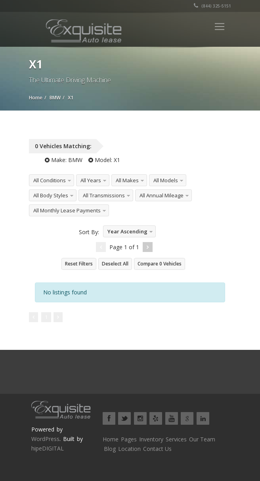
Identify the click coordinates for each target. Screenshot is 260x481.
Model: (104, 160)
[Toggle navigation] (219, 26)
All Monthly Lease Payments (67, 210)
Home (111, 439)
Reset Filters (79, 263)
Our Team (202, 439)
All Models (165, 180)
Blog (110, 448)
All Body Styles (50, 195)
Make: (63, 160)
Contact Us (157, 448)
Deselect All (115, 263)
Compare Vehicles (160, 263)
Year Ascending (127, 231)
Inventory (151, 439)
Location (129, 448)
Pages (129, 439)
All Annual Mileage (162, 195)
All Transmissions (104, 195)
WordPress (45, 439)
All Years (90, 180)
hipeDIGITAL (47, 448)
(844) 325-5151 (212, 6)
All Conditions (49, 180)
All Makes (127, 180)
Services (176, 439)
